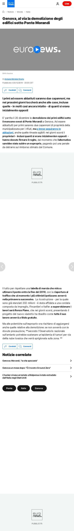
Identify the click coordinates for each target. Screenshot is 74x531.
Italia (28, 12)
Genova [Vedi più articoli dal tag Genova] (39, 388)
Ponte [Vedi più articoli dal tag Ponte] (9, 388)
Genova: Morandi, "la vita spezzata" (20, 360)
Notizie (11, 12)
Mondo (20, 12)
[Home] (3, 12)
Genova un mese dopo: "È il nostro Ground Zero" (26, 368)
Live (67, 3)
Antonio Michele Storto (14, 79)
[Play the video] (37, 50)
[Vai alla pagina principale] (11, 3)
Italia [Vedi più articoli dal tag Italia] (23, 388)
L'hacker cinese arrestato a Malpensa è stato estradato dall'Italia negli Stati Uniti (29, 376)
